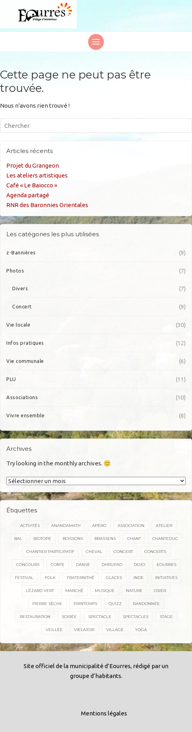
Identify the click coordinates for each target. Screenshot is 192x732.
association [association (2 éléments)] (131, 525)
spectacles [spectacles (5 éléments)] (135, 616)
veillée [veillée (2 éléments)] (54, 629)
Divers (20, 288)
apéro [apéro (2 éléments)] (99, 525)
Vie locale (18, 324)
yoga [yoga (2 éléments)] (141, 629)
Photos (15, 270)
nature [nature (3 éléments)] (134, 590)
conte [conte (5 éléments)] (58, 564)
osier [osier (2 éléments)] (160, 590)
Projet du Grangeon (32, 165)
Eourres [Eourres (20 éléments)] (166, 564)
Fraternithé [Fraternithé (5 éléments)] (80, 577)
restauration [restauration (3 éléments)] (35, 616)
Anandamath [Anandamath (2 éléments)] (66, 525)
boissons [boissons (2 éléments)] (73, 538)
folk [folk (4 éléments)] (50, 577)
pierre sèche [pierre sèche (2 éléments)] (47, 603)
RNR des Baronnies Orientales (47, 205)
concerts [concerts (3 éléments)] (155, 551)
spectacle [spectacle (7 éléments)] (99, 616)
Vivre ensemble (25, 415)
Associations (22, 397)
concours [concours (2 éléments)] (27, 564)
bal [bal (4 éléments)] (18, 538)
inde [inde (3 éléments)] (138, 577)
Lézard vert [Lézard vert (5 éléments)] (40, 590)
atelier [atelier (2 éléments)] (164, 525)
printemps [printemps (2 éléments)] (85, 603)
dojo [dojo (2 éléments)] (139, 564)
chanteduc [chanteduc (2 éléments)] (165, 538)
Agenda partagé (27, 195)
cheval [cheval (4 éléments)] (94, 551)
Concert (22, 306)
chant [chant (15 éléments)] (134, 538)
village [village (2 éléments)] (115, 629)
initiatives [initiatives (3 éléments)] (166, 577)
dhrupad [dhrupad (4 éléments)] (112, 564)
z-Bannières (21, 252)
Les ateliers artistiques (37, 175)
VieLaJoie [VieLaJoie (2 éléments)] (84, 629)
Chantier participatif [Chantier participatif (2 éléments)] (50, 551)
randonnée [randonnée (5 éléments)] (146, 603)
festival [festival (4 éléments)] (24, 577)
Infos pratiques (25, 342)
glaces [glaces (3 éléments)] (114, 577)
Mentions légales (104, 713)
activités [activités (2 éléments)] (30, 525)
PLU (11, 379)
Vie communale (25, 361)
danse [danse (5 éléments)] (83, 564)
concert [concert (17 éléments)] (123, 551)
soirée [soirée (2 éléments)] (69, 616)
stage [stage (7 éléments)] (166, 616)
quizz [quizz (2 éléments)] (115, 603)
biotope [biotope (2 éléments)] (42, 538)
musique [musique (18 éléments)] (104, 590)
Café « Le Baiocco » (31, 185)
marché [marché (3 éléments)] (74, 590)
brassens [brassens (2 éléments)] (105, 538)
